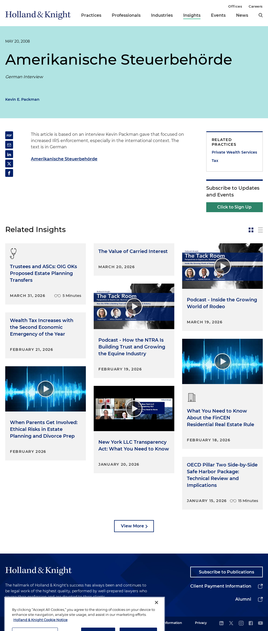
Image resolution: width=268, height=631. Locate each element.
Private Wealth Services (234, 152)
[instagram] (241, 624)
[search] (261, 15)
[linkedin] (221, 624)
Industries (162, 15)
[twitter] (231, 624)
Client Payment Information (220, 586)
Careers (256, 6)
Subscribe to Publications (226, 572)
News (242, 15)
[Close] (156, 616)
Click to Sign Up (234, 207)
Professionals (126, 15)
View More (132, 525)
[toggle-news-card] (251, 230)
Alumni (243, 599)
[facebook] (251, 624)
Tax (215, 160)
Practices (91, 15)
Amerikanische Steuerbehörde (64, 158)
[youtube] (260, 624)
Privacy (201, 623)
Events (218, 15)
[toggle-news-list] (260, 230)
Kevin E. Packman (22, 99)
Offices (235, 6)
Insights (191, 15)
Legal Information (168, 623)
